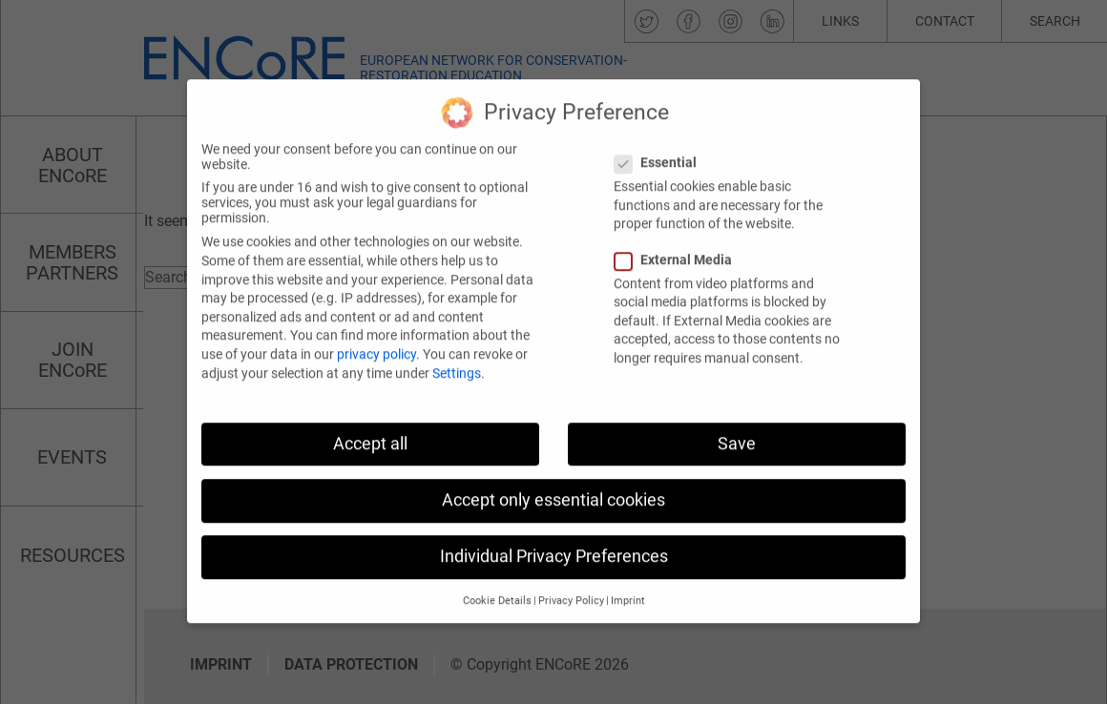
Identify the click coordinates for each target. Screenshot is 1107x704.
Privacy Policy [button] (571, 586)
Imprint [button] (628, 586)
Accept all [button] (370, 428)
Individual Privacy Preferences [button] (554, 540)
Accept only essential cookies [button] (553, 484)
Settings (456, 357)
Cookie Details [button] (497, 586)
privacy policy (376, 338)
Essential (661, 147)
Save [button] (737, 428)
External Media (679, 244)
